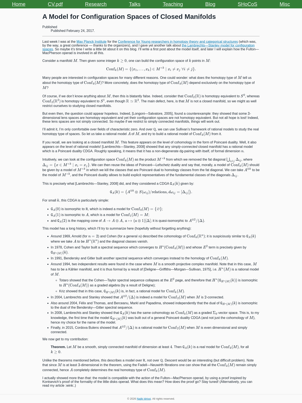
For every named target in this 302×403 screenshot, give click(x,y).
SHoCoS (247, 4)
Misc (285, 4)
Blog (210, 4)
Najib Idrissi (144, 398)
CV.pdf (55, 4)
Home (18, 4)
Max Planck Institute (92, 41)
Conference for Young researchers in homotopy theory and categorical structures (178, 41)
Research (96, 4)
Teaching (173, 4)
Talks (135, 4)
